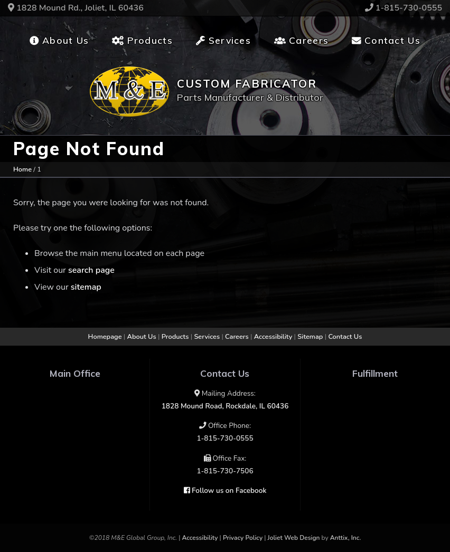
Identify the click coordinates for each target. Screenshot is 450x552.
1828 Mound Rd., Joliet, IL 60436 (76, 8)
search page (91, 270)
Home (22, 169)
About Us (59, 40)
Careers (301, 40)
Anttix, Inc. (345, 538)
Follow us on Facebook (225, 491)
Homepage (105, 336)
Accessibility (273, 336)
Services (223, 40)
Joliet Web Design (294, 538)
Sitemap (310, 336)
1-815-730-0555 (403, 8)
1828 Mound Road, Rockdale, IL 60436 (225, 406)
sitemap (86, 287)
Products (142, 40)
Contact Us (386, 40)
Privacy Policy (242, 538)
